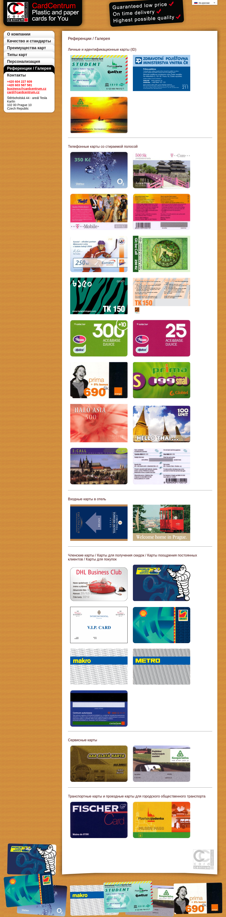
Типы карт (17, 54)
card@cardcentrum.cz (23, 92)
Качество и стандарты (29, 41)
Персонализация (23, 61)
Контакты (16, 75)
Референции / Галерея (29, 68)
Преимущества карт (26, 48)
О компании (18, 34)
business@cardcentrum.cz (26, 88)
